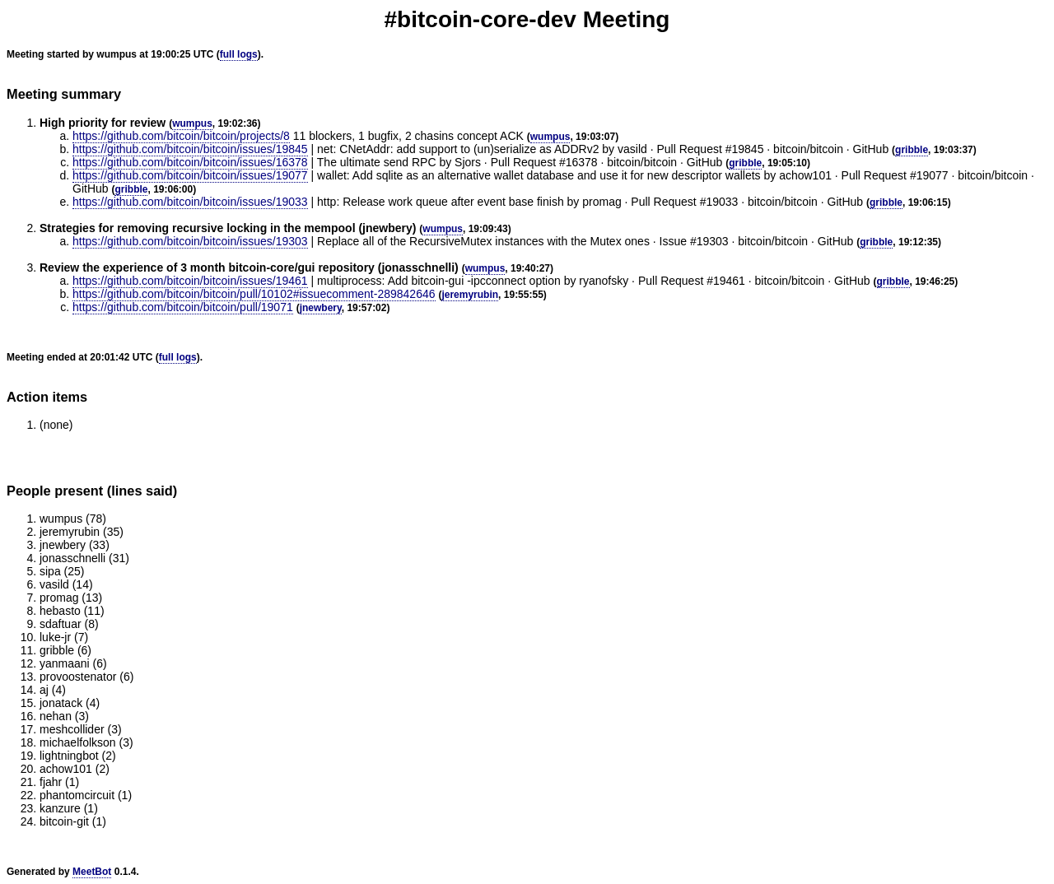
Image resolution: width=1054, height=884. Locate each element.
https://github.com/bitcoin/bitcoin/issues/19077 (190, 175)
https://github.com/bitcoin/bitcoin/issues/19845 (190, 149)
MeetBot (91, 871)
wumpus (192, 123)
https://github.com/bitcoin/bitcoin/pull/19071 (182, 307)
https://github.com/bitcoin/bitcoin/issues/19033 (190, 201)
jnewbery (321, 308)
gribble (911, 150)
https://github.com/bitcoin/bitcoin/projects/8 (181, 135)
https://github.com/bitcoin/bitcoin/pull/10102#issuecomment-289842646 (254, 293)
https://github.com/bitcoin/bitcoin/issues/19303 (190, 241)
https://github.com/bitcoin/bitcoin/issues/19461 (190, 280)
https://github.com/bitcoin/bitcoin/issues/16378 (190, 162)
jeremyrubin (469, 294)
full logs (239, 54)
